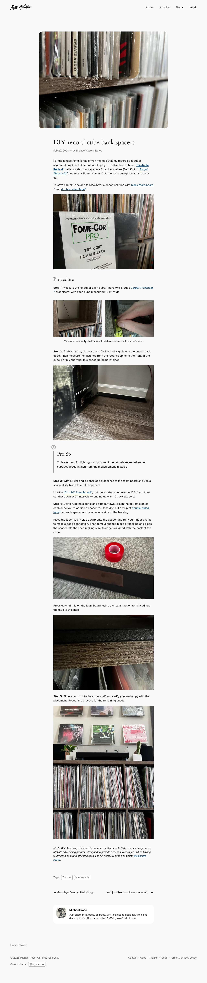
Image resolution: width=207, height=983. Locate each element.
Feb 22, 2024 (61, 150)
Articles (165, 7)
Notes (180, 7)
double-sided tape (73, 189)
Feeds (163, 957)
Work (193, 7)
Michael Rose (84, 150)
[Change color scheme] (36, 964)
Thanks (153, 957)
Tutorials (66, 877)
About (150, 7)
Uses (143, 957)
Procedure (63, 279)
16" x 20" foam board (77, 492)
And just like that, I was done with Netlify (128, 892)
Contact (132, 957)
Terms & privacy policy (183, 957)
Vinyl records (82, 877)
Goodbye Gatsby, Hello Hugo (75, 892)
